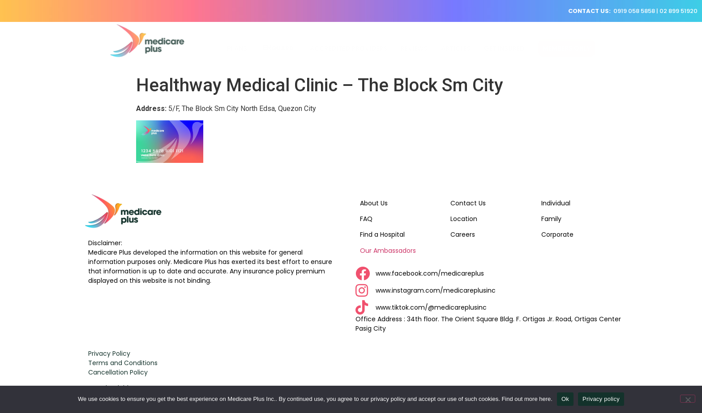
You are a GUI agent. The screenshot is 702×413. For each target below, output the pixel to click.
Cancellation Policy (118, 372)
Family (551, 218)
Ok (565, 399)
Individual (555, 203)
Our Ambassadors (388, 250)
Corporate (557, 234)
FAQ (366, 218)
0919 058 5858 (634, 11)
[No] (687, 399)
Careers (462, 234)
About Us (374, 203)
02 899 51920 (678, 11)
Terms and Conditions (123, 362)
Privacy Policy (109, 353)
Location (463, 218)
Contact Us (468, 203)
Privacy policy (601, 399)
